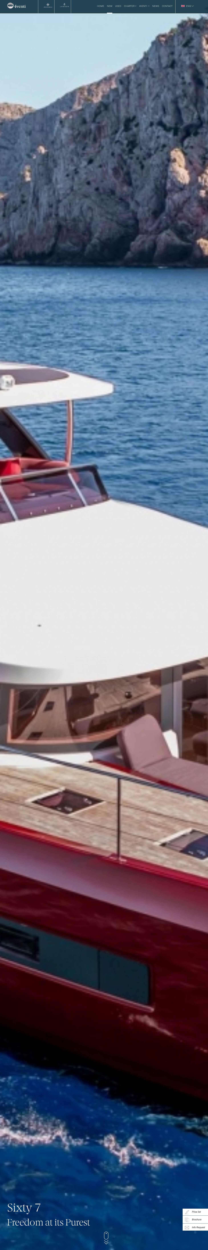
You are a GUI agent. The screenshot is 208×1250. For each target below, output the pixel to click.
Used (118, 6)
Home (100, 6)
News (155, 6)
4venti (144, 6)
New (109, 6)
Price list (193, 1212)
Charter (130, 6)
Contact (167, 6)
